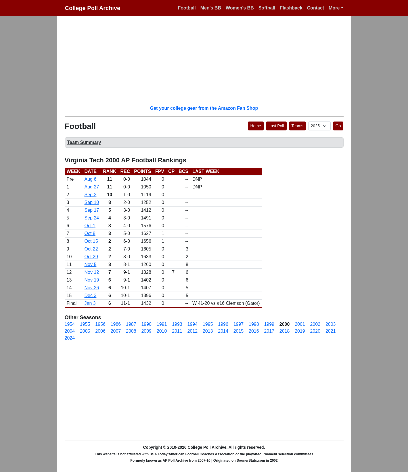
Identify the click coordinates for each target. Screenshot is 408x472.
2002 (315, 324)
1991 (162, 324)
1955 (85, 324)
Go (338, 126)
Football (187, 7)
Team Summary (84, 142)
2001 (300, 324)
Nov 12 (92, 272)
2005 (85, 331)
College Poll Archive (92, 8)
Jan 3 (90, 303)
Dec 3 (91, 295)
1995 (208, 324)
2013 (208, 331)
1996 (223, 324)
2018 (284, 331)
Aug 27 (92, 186)
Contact (315, 7)
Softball (266, 7)
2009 (146, 331)
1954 (70, 324)
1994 (192, 324)
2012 (192, 331)
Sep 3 (91, 194)
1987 (131, 324)
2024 (70, 338)
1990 (146, 324)
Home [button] (255, 126)
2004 (70, 331)
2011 (177, 331)
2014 (223, 331)
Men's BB (210, 7)
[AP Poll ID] (319, 126)
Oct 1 (90, 225)
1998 (254, 324)
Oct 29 (91, 256)
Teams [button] (297, 126)
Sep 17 (92, 210)
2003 (330, 324)
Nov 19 (92, 280)
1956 (100, 324)
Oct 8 (90, 233)
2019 (300, 331)
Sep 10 (92, 202)
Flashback (291, 7)
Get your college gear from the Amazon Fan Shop (204, 108)
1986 (116, 324)
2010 (162, 331)
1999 (269, 324)
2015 (238, 331)
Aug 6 (91, 179)
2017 (269, 331)
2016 (254, 331)
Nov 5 (91, 264)
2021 (330, 331)
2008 (131, 331)
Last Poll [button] (276, 126)
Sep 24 (92, 217)
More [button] (334, 7)
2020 (315, 331)
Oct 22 (91, 248)
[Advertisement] (207, 60)
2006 (100, 331)
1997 (238, 324)
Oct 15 (91, 241)
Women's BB (240, 7)
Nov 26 (92, 287)
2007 (116, 331)
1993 (177, 324)
